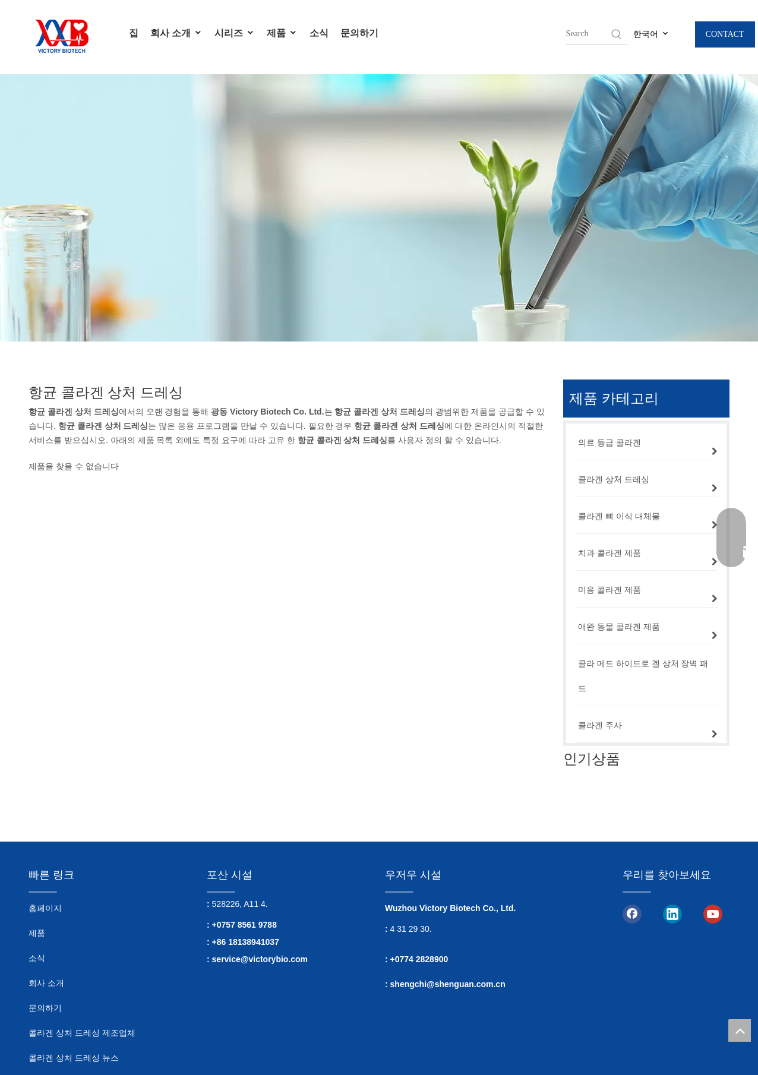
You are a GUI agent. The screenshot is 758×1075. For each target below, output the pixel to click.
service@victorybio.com (260, 959)
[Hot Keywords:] (617, 34)
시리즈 (234, 32)
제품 (282, 32)
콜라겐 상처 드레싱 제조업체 (82, 1033)
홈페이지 (45, 908)
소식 (319, 32)
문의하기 (359, 32)
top (739, 1030)
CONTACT (725, 34)
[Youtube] (712, 913)
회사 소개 (176, 32)
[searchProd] (587, 34)
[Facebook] (632, 913)
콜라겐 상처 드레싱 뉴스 (74, 1058)
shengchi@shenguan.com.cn (448, 984)
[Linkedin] (672, 913)
